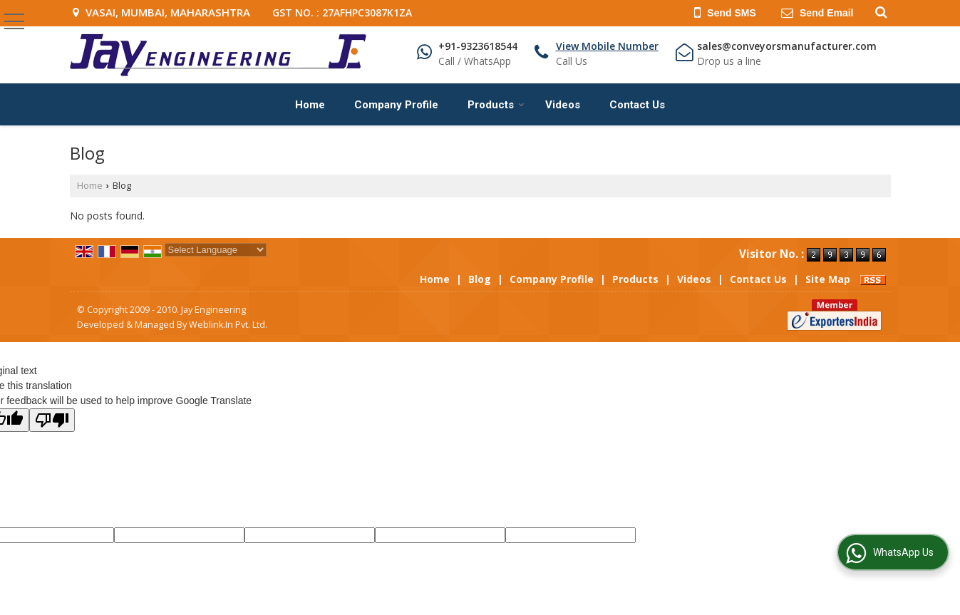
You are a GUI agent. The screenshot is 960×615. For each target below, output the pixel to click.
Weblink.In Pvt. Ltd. (228, 325)
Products (496, 104)
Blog (479, 279)
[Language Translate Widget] (216, 250)
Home (310, 104)
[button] (607, 46)
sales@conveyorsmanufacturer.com (787, 46)
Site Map (827, 279)
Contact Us (637, 104)
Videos (562, 104)
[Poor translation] (52, 420)
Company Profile (396, 104)
